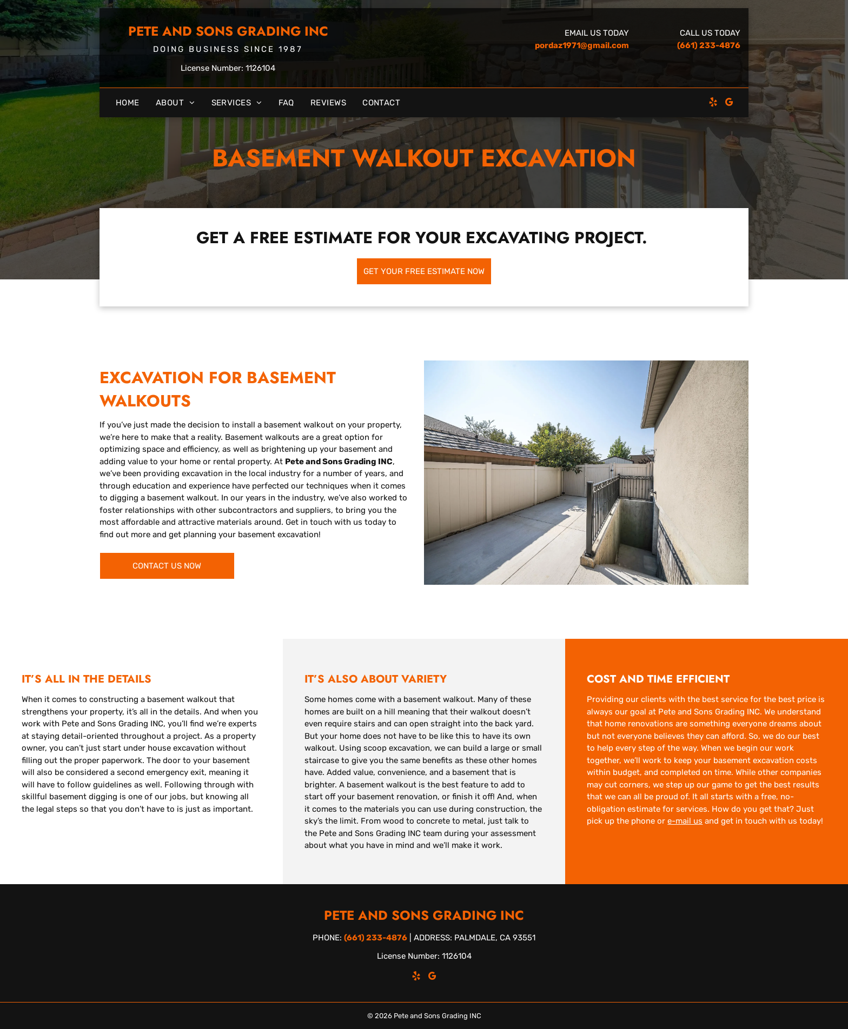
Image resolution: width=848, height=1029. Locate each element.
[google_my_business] (730, 103)
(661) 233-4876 (708, 45)
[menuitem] (128, 103)
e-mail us (685, 821)
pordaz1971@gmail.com (582, 45)
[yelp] (713, 103)
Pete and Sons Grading (214, 31)
